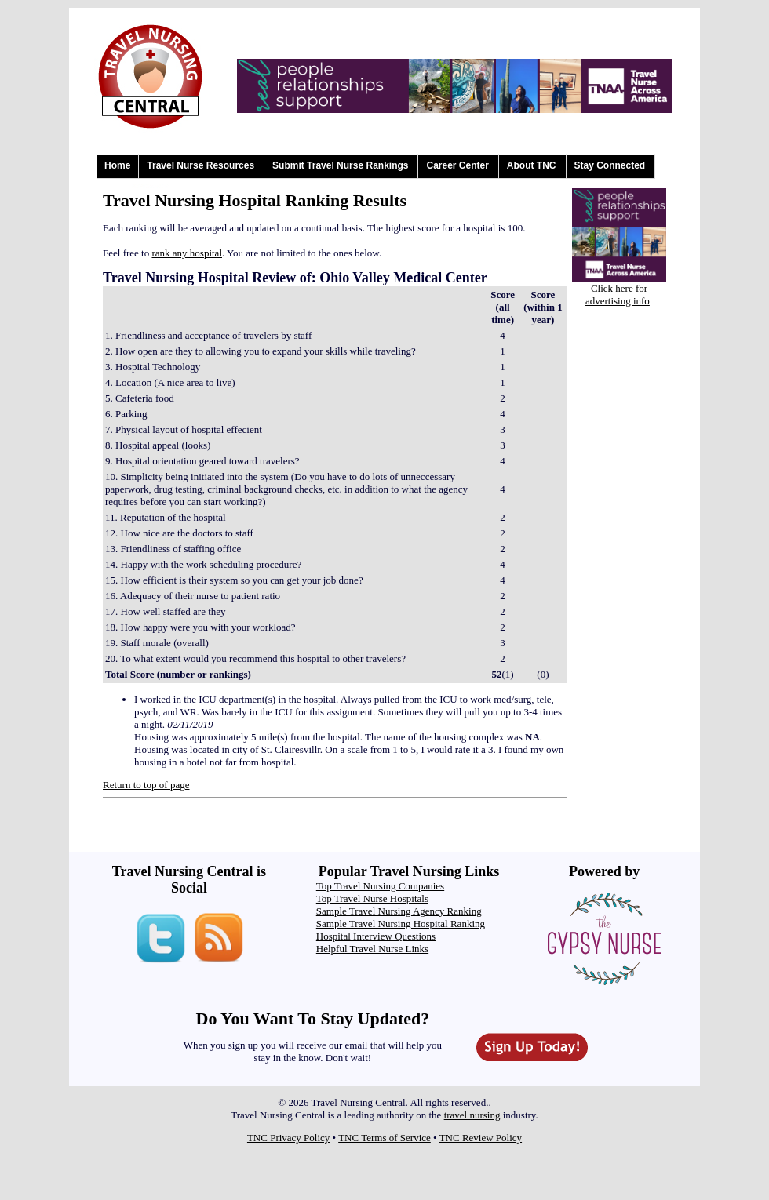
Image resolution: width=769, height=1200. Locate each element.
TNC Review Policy (480, 1138)
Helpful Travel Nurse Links (372, 949)
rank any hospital (186, 253)
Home (117, 165)
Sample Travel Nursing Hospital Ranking (400, 923)
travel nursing (472, 1115)
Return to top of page (146, 785)
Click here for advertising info (617, 294)
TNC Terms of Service (384, 1138)
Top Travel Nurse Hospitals (372, 898)
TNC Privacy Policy (288, 1138)
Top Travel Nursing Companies (380, 886)
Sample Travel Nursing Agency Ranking (399, 911)
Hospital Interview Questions (376, 936)
